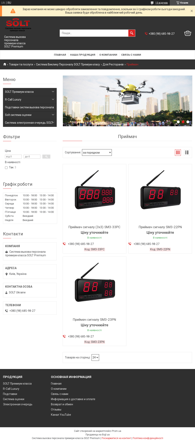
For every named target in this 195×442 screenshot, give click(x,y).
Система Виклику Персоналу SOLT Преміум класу (68, 64)
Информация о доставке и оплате (73, 399)
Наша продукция (82, 54)
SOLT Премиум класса (19, 91)
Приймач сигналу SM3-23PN (94, 319)
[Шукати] (131, 33)
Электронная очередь (17, 404)
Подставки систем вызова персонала (29, 107)
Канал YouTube (61, 414)
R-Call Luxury (13, 99)
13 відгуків (161, 2)
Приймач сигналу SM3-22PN (160, 227)
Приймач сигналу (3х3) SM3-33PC (94, 227)
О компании (108, 54)
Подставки (10, 394)
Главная (60, 54)
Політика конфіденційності (148, 438)
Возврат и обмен (62, 404)
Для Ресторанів (113, 64)
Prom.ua (116, 431)
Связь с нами (131, 54)
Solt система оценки (18, 114)
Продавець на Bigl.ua (98, 434)
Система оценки (13, 399)
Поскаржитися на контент (116, 438)
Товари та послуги (21, 64)
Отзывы (56, 409)
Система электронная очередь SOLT (29, 122)
